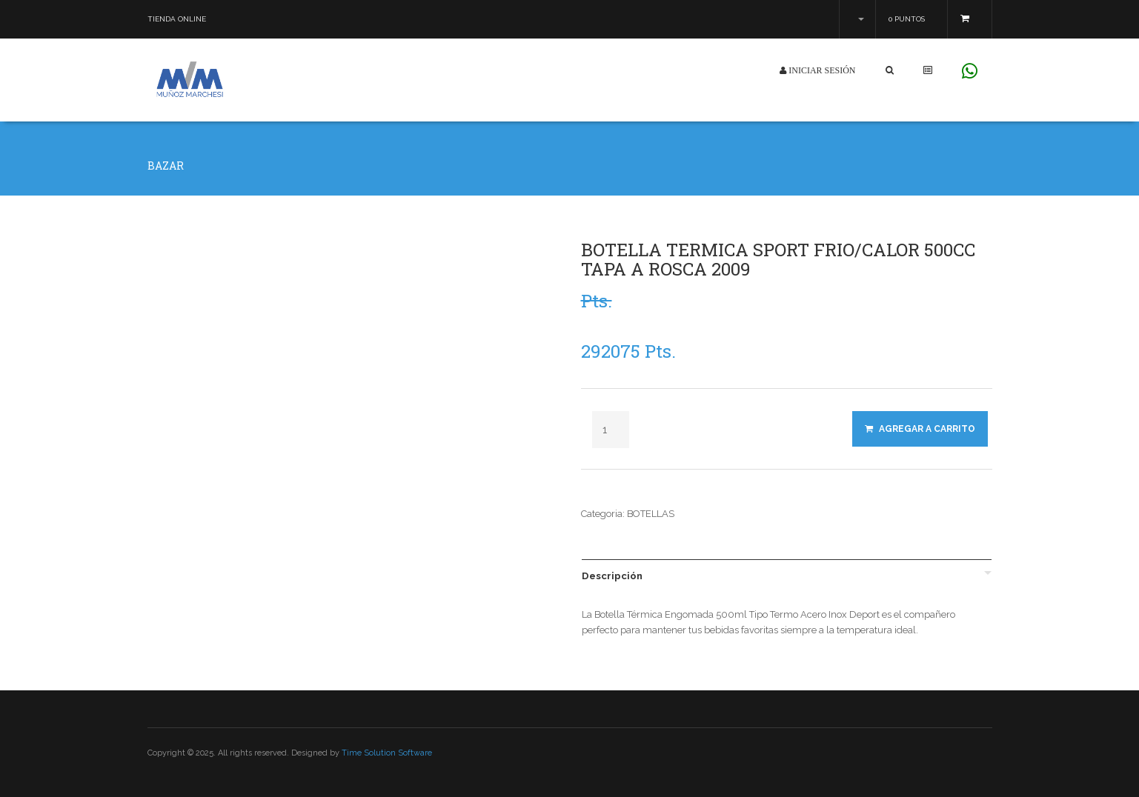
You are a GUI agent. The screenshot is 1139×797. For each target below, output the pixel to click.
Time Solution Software (387, 753)
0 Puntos (907, 19)
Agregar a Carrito (920, 429)
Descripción (612, 576)
